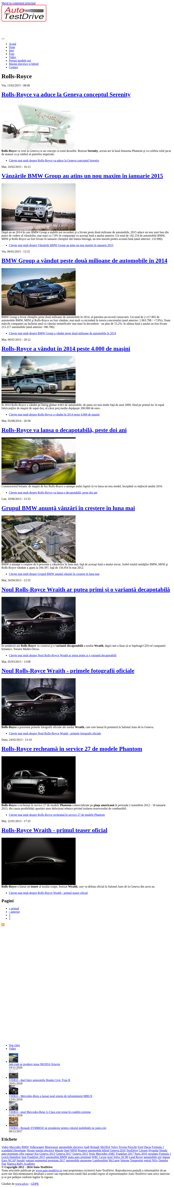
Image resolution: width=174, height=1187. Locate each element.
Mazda (59, 1150)
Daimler (163, 1160)
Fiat (3, 1163)
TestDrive (132, 1150)
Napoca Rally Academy (21, 1163)
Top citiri (14, 1045)
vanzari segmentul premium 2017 (45, 1160)
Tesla (92, 1153)
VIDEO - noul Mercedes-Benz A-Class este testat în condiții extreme (50, 1112)
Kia (36, 1153)
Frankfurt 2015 (36, 1157)
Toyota (123, 1147)
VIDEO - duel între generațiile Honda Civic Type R (39, 1080)
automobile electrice (71, 1147)
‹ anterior (14, 911)
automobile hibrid (98, 1150)
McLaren (114, 1160)
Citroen (143, 1150)
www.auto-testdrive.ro (49, 1170)
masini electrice (45, 1150)
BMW (25, 1147)
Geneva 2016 (118, 1150)
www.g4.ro (21, 1183)
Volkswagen (37, 1147)
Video (12, 57)
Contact (13, 67)
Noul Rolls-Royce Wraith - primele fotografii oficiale (67, 670)
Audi (87, 1147)
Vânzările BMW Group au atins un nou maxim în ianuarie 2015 (82, 175)
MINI (73, 1150)
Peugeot (82, 1150)
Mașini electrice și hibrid (24, 63)
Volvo (114, 1147)
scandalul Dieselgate (13, 1150)
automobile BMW (56, 1157)
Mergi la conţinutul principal (18, 3)
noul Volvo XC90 (117, 1157)
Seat (24, 1157)
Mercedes (15, 1147)
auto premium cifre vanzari (17, 1153)
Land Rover (136, 1157)
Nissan (31, 1150)
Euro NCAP (8, 1160)
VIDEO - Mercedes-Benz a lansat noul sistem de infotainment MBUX (50, 1096)
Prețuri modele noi (20, 60)
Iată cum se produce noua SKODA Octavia (34, 1064)
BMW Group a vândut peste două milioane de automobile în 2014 (84, 260)
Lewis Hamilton (11, 1157)
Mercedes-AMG (105, 1153)
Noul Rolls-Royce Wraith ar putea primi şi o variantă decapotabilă (85, 589)
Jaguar (166, 1157)
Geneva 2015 (80, 1153)
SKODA (105, 1147)
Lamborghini (100, 1160)
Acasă (12, 43)
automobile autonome (79, 1160)
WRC (95, 1157)
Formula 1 (158, 1147)
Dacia (147, 1147)
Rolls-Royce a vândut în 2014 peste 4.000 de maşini (65, 348)
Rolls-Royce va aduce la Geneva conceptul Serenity (65, 94)
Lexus (103, 1157)
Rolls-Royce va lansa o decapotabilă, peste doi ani (64, 430)
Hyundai (153, 1150)
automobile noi (152, 1157)
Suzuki (20, 1160)
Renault (95, 1147)
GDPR (35, 1183)
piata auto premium (79, 1157)
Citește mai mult (54, 160)
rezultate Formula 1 (159, 1153)
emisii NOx (151, 1160)
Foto (11, 53)
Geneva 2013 (47, 1153)
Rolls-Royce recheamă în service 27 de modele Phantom (71, 748)
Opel (66, 1150)
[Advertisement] (68, 30)
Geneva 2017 (64, 1153)
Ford (140, 1147)
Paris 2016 (141, 1153)
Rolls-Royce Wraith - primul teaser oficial (54, 830)
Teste (12, 47)
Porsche (132, 1147)
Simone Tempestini (131, 1160)
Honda (163, 1150)
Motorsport (51, 1147)
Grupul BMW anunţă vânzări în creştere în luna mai (68, 508)
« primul (14, 908)
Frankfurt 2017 (125, 1153)
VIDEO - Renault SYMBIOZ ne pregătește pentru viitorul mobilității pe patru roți (57, 1128)
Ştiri (11, 50)
